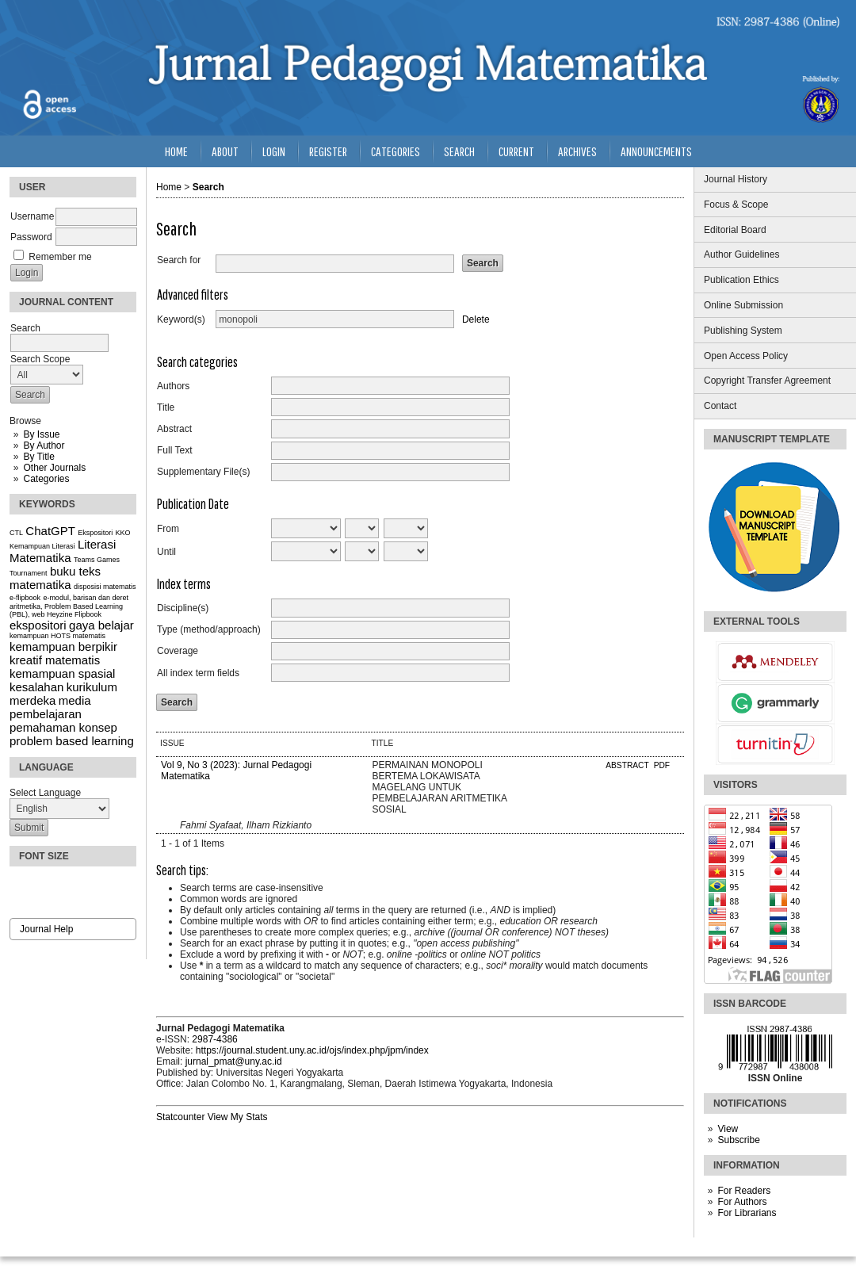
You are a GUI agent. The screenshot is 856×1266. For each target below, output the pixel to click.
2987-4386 (214, 1039)
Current (516, 151)
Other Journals (54, 467)
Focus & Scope (736, 204)
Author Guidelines (741, 254)
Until (166, 551)
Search (459, 151)
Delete (476, 319)
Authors (173, 386)
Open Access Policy (746, 355)
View (727, 1128)
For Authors (741, 1201)
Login (273, 151)
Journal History (735, 179)
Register (328, 151)
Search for (179, 260)
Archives (577, 151)
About (225, 151)
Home (176, 151)
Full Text (174, 450)
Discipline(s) (182, 608)
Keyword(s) (181, 319)
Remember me (60, 256)
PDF (662, 765)
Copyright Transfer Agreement (767, 380)
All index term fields (198, 673)
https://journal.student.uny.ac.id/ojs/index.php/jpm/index (312, 1050)
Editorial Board (735, 229)
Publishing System (743, 330)
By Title (38, 456)
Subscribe (738, 1140)
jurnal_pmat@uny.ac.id (233, 1061)
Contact (720, 405)
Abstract (174, 428)
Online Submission (743, 305)
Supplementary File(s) (203, 471)
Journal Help (46, 929)
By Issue (41, 434)
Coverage (177, 650)
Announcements (656, 151)
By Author (43, 445)
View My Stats (238, 1117)
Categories (46, 478)
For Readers (743, 1190)
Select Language (45, 792)
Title (165, 407)
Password (31, 237)
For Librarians (746, 1212)
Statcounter (180, 1117)
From (168, 528)
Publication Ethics (741, 279)
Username (32, 216)
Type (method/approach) (209, 629)
